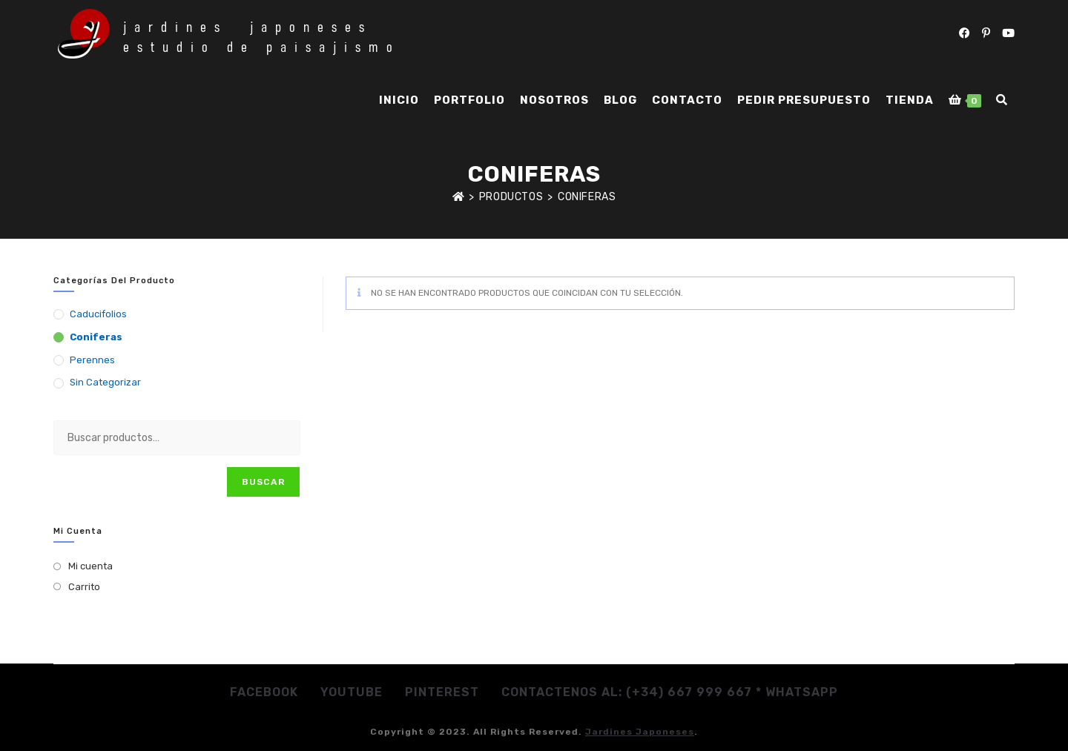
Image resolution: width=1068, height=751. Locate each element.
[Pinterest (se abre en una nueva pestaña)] (986, 33)
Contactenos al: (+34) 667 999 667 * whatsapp (669, 692)
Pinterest (442, 692)
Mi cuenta (90, 566)
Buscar (263, 482)
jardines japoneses (639, 732)
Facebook (264, 692)
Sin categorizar (105, 382)
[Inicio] (458, 197)
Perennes (92, 359)
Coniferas (587, 197)
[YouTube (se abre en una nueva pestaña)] (1008, 33)
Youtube (351, 692)
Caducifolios (98, 314)
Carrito (84, 586)
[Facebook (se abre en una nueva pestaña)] (964, 33)
